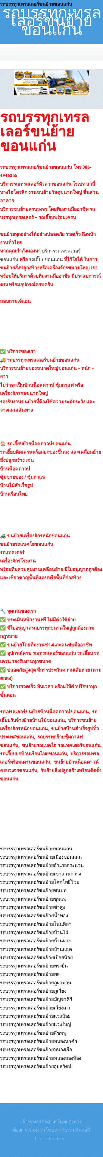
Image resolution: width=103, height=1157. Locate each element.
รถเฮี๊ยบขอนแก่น (46, 259)
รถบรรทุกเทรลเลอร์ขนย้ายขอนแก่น (51, 18)
